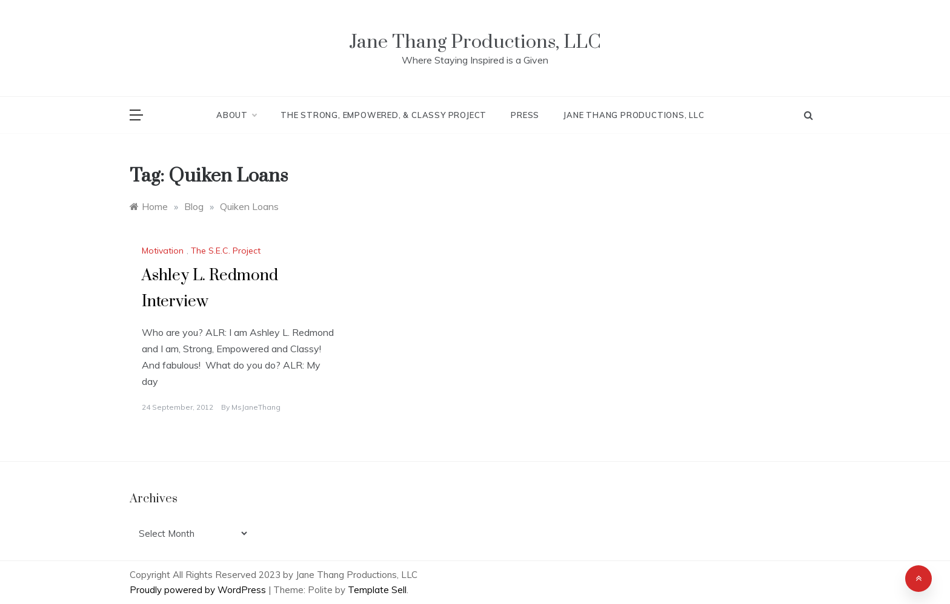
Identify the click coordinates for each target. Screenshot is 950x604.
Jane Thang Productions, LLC (475, 42)
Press (525, 115)
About (236, 115)
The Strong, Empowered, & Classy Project (384, 115)
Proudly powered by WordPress (199, 590)
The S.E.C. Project (226, 250)
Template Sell (377, 590)
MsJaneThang (256, 407)
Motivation (163, 250)
